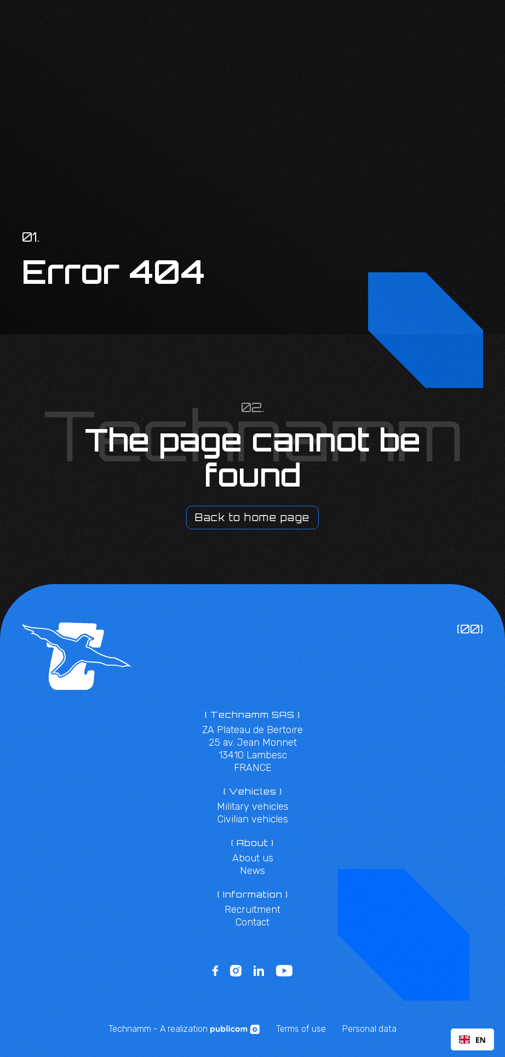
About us (252, 858)
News (252, 871)
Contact (252, 922)
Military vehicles (253, 807)
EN (472, 1040)
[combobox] (472, 1039)
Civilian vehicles (252, 819)
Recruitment (252, 910)
